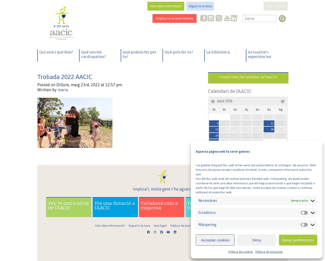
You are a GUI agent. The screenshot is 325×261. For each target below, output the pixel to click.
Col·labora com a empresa (159, 205)
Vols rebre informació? (166, 6)
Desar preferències (298, 240)
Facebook (204, 18)
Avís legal (160, 225)
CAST (281, 6)
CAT (269, 6)
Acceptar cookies (215, 240)
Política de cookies (240, 251)
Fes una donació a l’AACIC (115, 205)
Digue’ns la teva (200, 6)
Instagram (211, 18)
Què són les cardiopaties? (93, 54)
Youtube (227, 18)
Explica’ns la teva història (174, 18)
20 (216, 135)
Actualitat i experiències (259, 54)
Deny (256, 240)
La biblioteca (218, 52)
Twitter (219, 19)
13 (216, 129)
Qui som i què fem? (56, 52)
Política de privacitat (269, 251)
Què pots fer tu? (179, 52)
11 (272, 123)
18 (272, 129)
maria (63, 90)
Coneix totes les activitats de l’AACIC (248, 77)
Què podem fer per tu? (139, 54)
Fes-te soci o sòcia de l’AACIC (68, 205)
